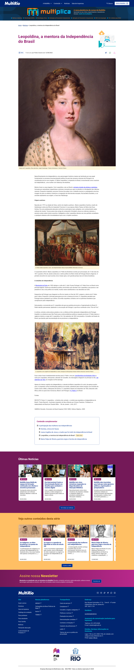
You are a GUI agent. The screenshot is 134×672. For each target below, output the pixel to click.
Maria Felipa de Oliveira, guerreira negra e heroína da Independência (64, 439)
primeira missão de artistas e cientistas (85, 187)
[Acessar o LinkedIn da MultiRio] (115, 593)
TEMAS (38, 615)
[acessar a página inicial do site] (12, 3)
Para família (22, 621)
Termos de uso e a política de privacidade (69, 633)
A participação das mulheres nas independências (55, 426)
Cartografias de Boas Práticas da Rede (45, 607)
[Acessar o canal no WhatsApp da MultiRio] (111, 593)
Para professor (22, 615)
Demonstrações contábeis (68, 619)
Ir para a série (67, 565)
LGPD (62, 629)
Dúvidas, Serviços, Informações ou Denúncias (96, 630)
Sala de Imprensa (78, 3)
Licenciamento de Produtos (23, 632)
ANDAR (38, 603)
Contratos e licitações (67, 623)
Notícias (67, 3)
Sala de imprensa (23, 609)
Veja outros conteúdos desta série (39, 518)
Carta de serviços (66, 603)
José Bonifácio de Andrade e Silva (85, 375)
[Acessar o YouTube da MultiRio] (98, 593)
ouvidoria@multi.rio (91, 614)
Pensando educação (24, 628)
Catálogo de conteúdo (25, 612)
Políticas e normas (66, 613)
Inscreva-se (96, 581)
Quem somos (22, 603)
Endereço (88, 600)
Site (19, 600)
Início (20, 25)
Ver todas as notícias (67, 508)
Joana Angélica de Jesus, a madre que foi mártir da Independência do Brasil (66, 432)
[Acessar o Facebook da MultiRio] (108, 593)
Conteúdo (58, 3)
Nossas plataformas (42, 600)
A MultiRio (47, 3)
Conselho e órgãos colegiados (70, 610)
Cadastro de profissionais (68, 626)
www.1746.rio (93, 638)
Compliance (64, 606)
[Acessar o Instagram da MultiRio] (101, 593)
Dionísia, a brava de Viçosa (50, 429)
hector (38, 611)
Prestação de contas (67, 616)
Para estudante (22, 618)
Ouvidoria (88, 610)
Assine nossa (39, 576)
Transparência (65, 600)
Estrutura (21, 606)
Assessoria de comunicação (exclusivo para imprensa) (100, 619)
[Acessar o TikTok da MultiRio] (104, 593)
